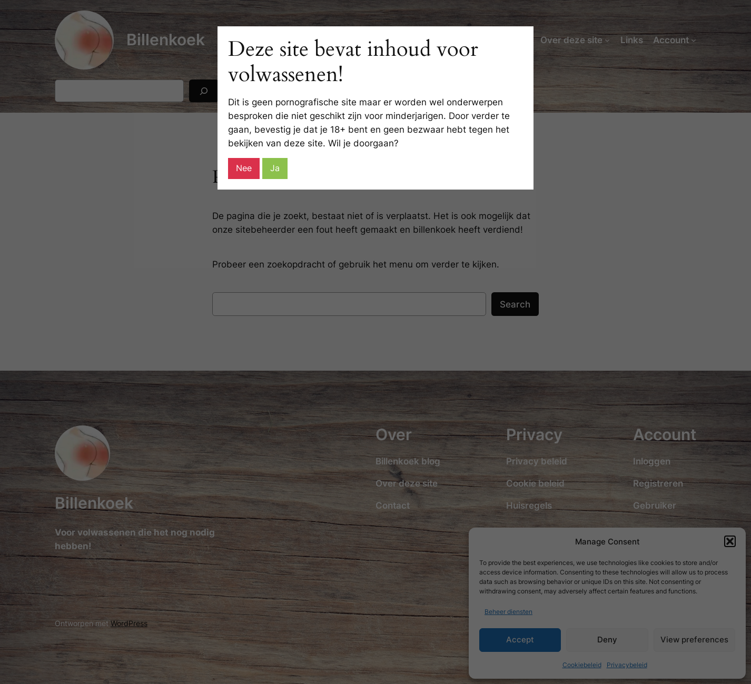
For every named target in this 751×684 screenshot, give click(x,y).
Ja (275, 168)
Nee (244, 168)
